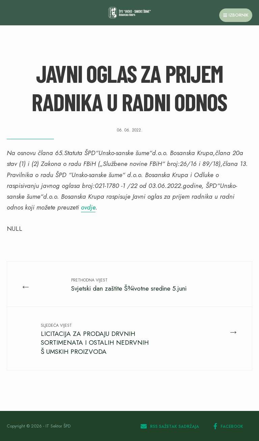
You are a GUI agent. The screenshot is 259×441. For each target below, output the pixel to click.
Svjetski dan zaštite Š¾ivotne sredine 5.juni (128, 285)
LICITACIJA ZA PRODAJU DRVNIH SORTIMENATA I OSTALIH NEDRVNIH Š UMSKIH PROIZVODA (95, 339)
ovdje (88, 207)
